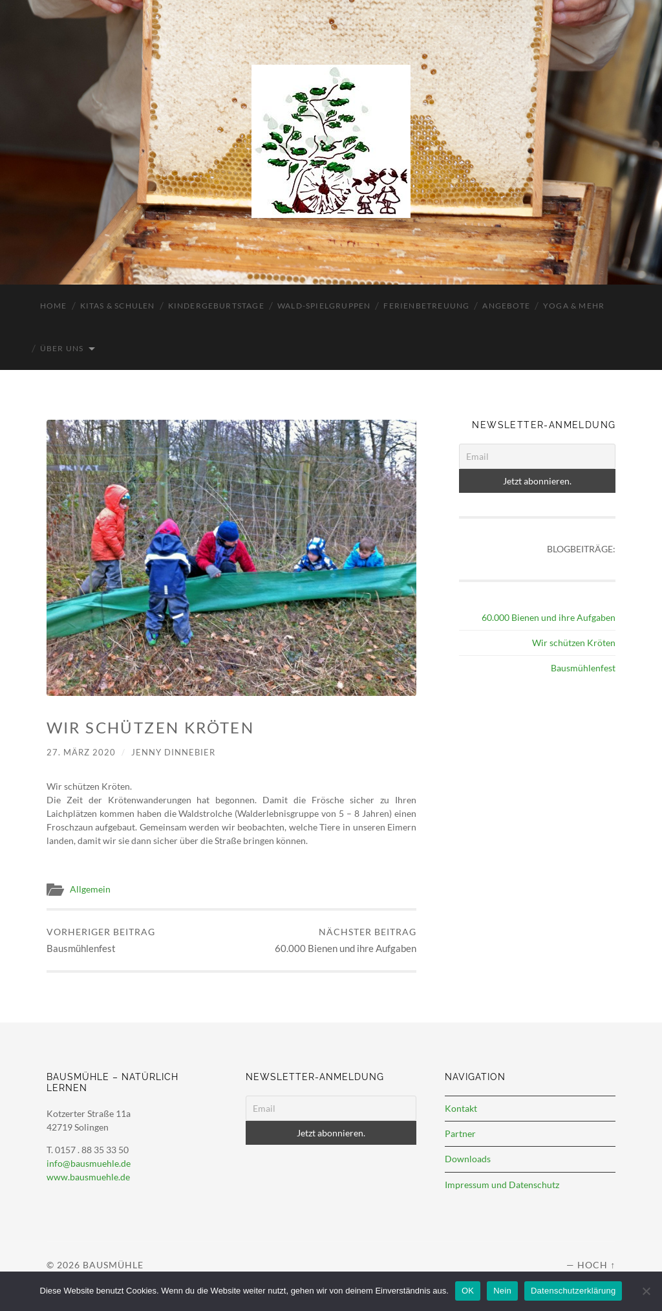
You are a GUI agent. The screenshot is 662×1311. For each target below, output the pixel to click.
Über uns (62, 348)
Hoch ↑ (596, 1264)
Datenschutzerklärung (573, 1290)
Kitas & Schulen (117, 305)
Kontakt (461, 1108)
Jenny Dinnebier (173, 752)
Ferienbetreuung (426, 305)
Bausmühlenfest (101, 940)
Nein (502, 1290)
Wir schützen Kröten (573, 642)
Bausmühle (113, 1264)
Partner (460, 1133)
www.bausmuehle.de (88, 1176)
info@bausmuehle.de (89, 1163)
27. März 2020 (81, 752)
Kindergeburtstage (216, 305)
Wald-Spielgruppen (323, 305)
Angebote (506, 305)
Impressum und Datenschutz (502, 1184)
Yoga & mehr (573, 305)
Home (53, 305)
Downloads (468, 1158)
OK (468, 1290)
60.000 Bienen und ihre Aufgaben (345, 940)
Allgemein (90, 888)
